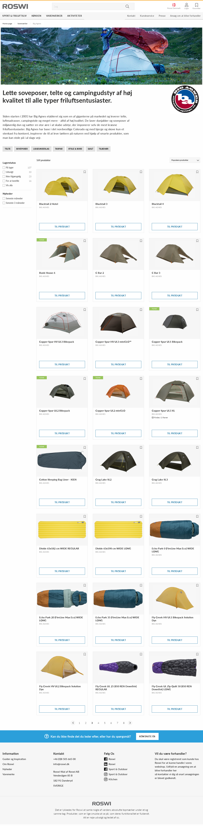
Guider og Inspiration (14, 758)
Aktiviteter (74, 15)
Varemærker (54, 15)
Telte (7, 149)
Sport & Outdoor (118, 769)
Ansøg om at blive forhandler (185, 15)
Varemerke (8, 774)
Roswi (112, 758)
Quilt (90, 149)
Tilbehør (103, 149)
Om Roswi (8, 763)
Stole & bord (75, 149)
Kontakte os (147, 736)
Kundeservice (147, 15)
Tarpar (59, 149)
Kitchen (113, 779)
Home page (7, 23)
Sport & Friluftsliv (14, 15)
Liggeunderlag (41, 149)
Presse (162, 15)
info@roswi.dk (61, 763)
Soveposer (22, 149)
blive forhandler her (166, 770)
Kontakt (131, 15)
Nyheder (7, 769)
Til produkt (62, 226)
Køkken (36, 15)
